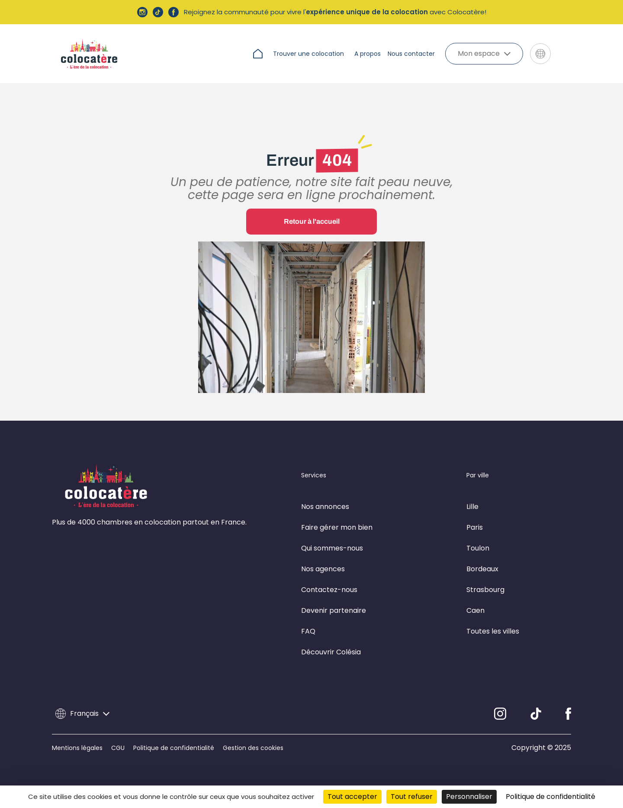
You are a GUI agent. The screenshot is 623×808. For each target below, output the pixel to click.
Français (82, 713)
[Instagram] (500, 714)
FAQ (308, 631)
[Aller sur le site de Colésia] (564, 54)
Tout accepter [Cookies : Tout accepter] (352, 797)
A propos (367, 53)
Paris (474, 527)
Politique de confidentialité (173, 748)
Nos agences (323, 569)
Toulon (477, 548)
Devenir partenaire (333, 610)
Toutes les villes (492, 631)
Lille (472, 507)
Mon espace (484, 53)
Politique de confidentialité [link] (550, 797)
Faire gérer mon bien (337, 527)
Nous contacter (411, 53)
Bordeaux (482, 569)
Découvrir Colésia (331, 652)
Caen (475, 610)
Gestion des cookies (253, 748)
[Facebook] (568, 714)
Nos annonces (325, 507)
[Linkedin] (535, 714)
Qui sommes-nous (332, 548)
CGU (118, 748)
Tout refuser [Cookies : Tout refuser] (412, 797)
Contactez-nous (329, 590)
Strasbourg (485, 590)
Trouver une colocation (308, 53)
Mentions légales (77, 748)
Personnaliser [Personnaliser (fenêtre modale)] (469, 797)
